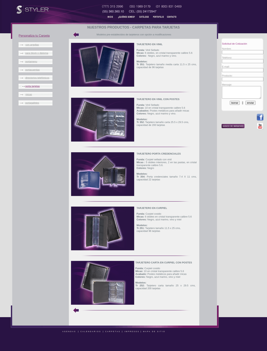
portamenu (31, 61)
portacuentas (32, 69)
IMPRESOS (132, 331)
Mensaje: (226, 84)
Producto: (226, 75)
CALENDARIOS (91, 331)
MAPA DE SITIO (154, 331)
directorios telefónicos (37, 77)
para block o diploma (36, 53)
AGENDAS (69, 331)
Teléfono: (226, 57)
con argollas (32, 44)
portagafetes (32, 102)
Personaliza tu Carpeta (34, 35)
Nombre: (226, 48)
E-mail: (225, 66)
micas (29, 94)
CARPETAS (113, 331)
